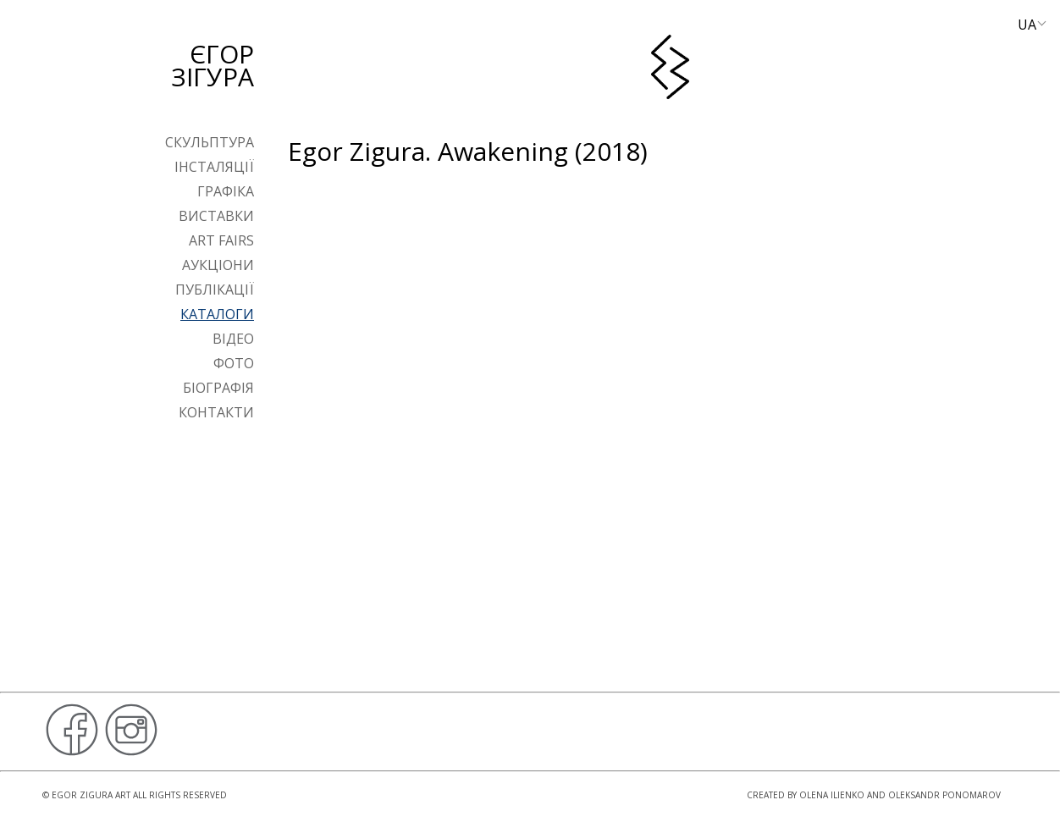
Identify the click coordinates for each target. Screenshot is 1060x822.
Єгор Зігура (212, 65)
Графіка (225, 191)
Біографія (218, 387)
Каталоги (217, 314)
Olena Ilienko (831, 795)
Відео (233, 338)
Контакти (216, 412)
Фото (233, 363)
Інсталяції (214, 166)
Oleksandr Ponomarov (944, 795)
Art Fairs (221, 240)
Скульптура (209, 142)
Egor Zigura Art (91, 795)
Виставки (216, 216)
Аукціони (218, 265)
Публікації (214, 289)
